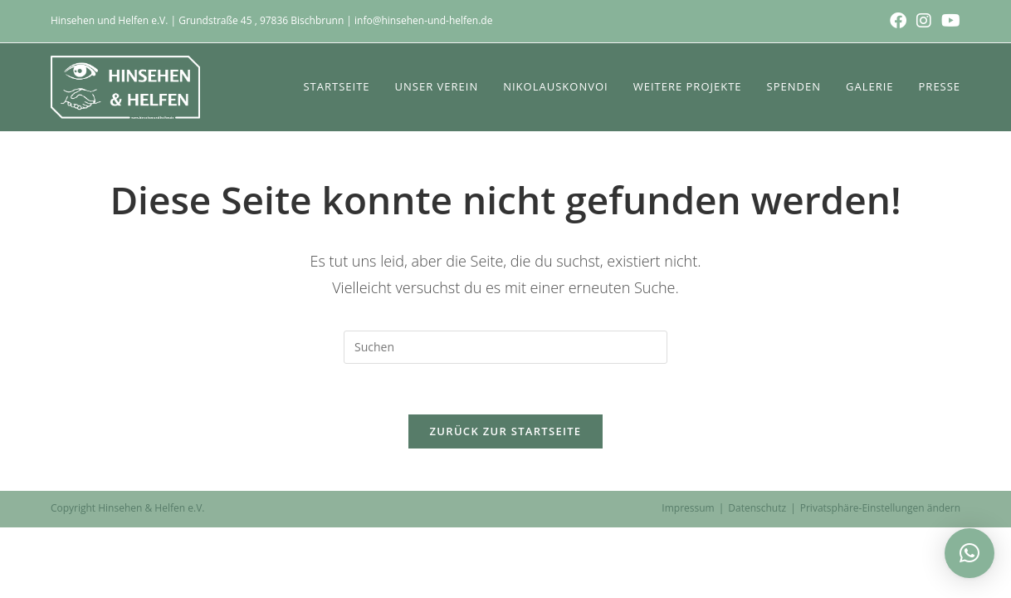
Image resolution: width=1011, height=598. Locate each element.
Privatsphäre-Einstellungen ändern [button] (880, 508)
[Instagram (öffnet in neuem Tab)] (923, 20)
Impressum (688, 508)
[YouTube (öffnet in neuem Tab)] (948, 20)
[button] (969, 553)
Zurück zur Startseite (506, 431)
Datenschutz (757, 508)
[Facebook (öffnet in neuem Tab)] (898, 20)
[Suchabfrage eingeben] (505, 347)
